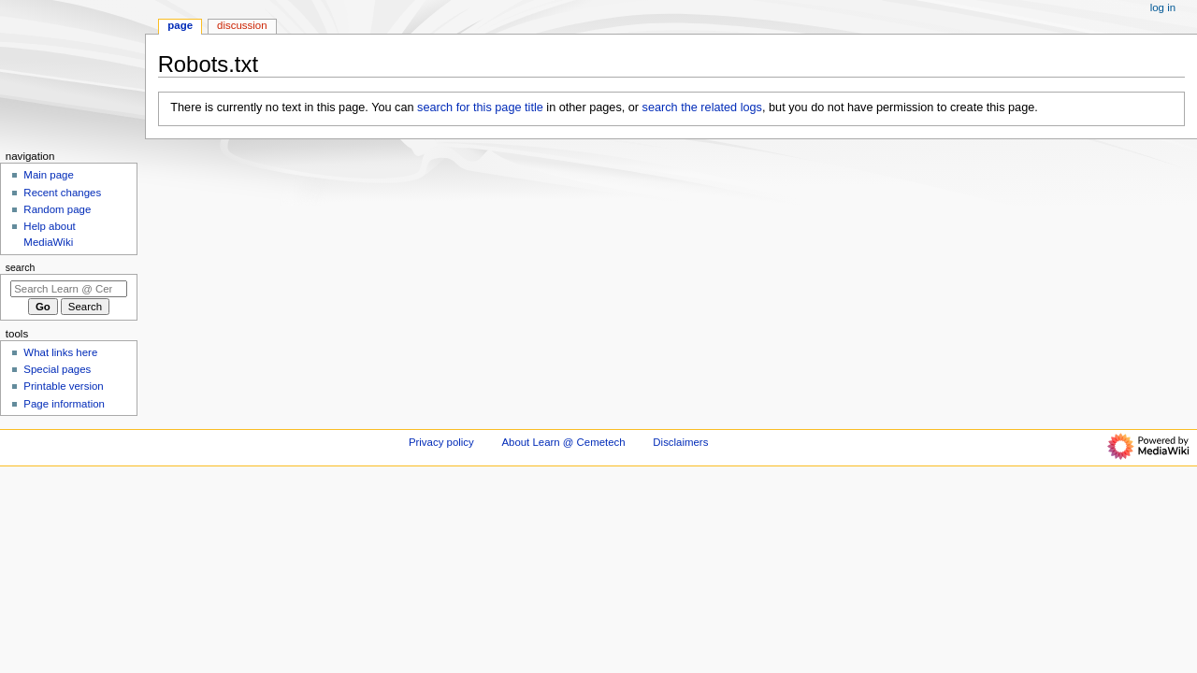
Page (180, 25)
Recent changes (62, 192)
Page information (64, 403)
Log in (1162, 7)
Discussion (242, 25)
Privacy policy (441, 442)
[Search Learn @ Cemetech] (68, 288)
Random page (57, 209)
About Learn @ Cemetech (563, 442)
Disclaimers (680, 442)
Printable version (63, 386)
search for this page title (480, 107)
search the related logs (702, 107)
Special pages (57, 369)
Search (21, 267)
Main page (48, 174)
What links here (60, 352)
